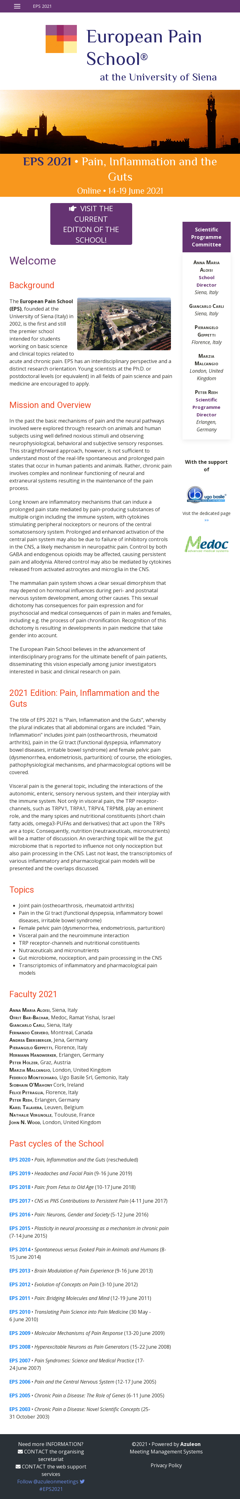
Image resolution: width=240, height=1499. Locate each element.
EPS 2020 (19, 1159)
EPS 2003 (19, 1409)
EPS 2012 (19, 1284)
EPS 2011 (19, 1298)
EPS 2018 (19, 1187)
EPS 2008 (19, 1346)
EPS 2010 (19, 1311)
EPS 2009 (19, 1333)
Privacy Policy (166, 1465)
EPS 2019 (19, 1173)
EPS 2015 (19, 1228)
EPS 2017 (19, 1200)
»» (206, 520)
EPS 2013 (19, 1270)
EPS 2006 (19, 1381)
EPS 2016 (19, 1214)
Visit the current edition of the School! (91, 224)
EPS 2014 (19, 1249)
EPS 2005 (19, 1395)
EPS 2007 (19, 1360)
